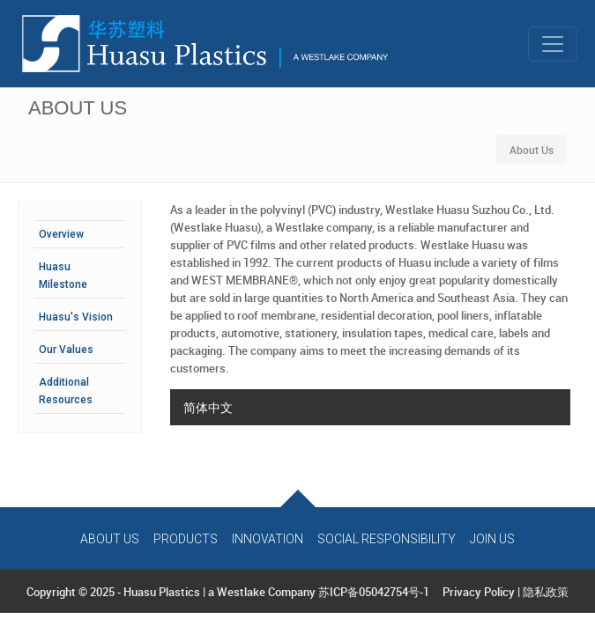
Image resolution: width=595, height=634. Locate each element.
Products (185, 539)
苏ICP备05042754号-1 (373, 592)
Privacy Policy (479, 592)
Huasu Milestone (63, 276)
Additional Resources (66, 391)
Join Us (492, 539)
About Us (109, 539)
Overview (61, 234)
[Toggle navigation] (552, 44)
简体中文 (208, 407)
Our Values (66, 349)
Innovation (267, 539)
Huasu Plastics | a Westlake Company (219, 592)
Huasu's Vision (76, 317)
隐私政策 (546, 592)
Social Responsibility (386, 539)
